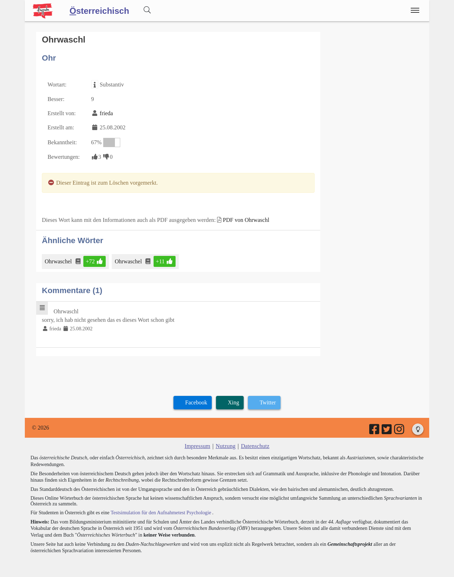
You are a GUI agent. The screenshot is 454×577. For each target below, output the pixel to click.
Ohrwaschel (59, 260)
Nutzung (225, 444)
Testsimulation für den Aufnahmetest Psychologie (160, 510)
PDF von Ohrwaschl (244, 218)
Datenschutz (255, 444)
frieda (105, 113)
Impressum (197, 444)
